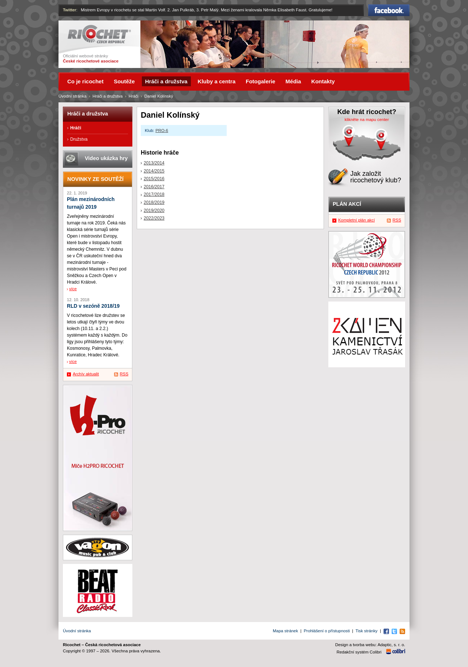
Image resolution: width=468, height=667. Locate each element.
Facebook (389, 10)
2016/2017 (154, 186)
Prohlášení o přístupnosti (327, 631)
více (73, 289)
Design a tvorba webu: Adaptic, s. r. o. (370, 645)
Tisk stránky (366, 631)
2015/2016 (154, 178)
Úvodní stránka (72, 96)
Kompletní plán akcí (356, 220)
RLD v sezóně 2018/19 (93, 306)
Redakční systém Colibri (359, 652)
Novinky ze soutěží (95, 179)
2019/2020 (154, 210)
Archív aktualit (86, 374)
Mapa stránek (285, 631)
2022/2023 (154, 218)
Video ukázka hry (106, 158)
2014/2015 (154, 171)
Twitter (69, 10)
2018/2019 (154, 202)
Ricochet (99, 34)
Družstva (78, 139)
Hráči (134, 96)
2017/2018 (154, 194)
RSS (124, 374)
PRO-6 (161, 130)
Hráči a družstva (107, 96)
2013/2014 (154, 163)
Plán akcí (347, 204)
